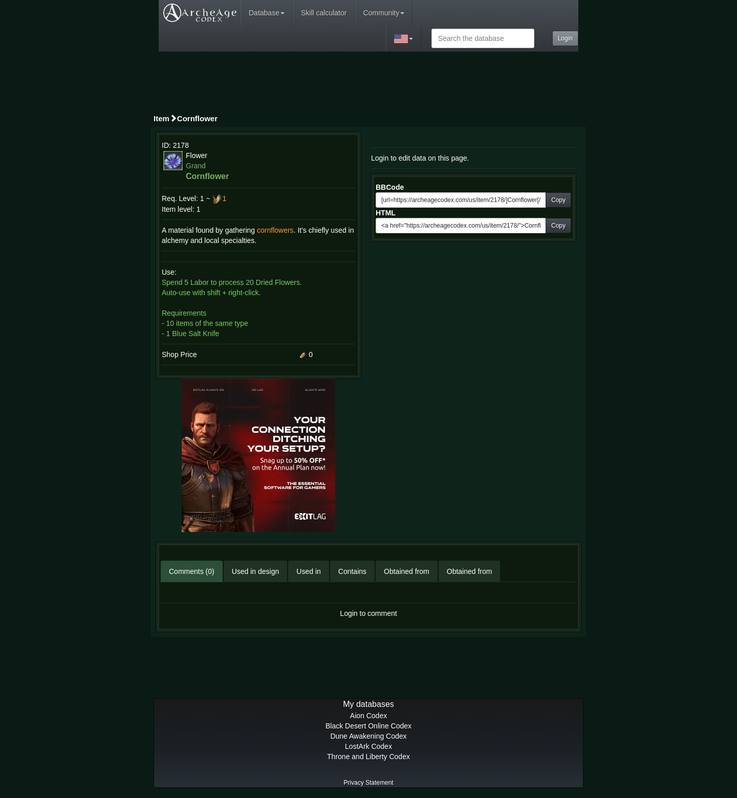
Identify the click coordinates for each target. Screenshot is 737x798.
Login (565, 38)
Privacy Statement (368, 782)
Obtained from (406, 571)
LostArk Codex (368, 746)
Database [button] (267, 13)
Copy (558, 200)
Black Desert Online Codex (368, 726)
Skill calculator (323, 13)
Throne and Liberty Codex (368, 756)
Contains (352, 571)
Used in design (255, 571)
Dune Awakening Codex (368, 736)
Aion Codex (368, 716)
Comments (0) (191, 571)
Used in (308, 571)
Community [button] (383, 13)
